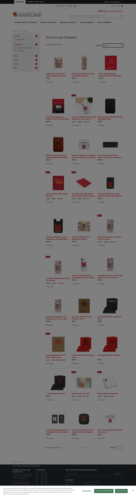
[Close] (133, 490)
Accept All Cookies (121, 491)
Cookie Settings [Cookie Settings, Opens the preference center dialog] (86, 491)
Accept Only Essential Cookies (103, 491)
